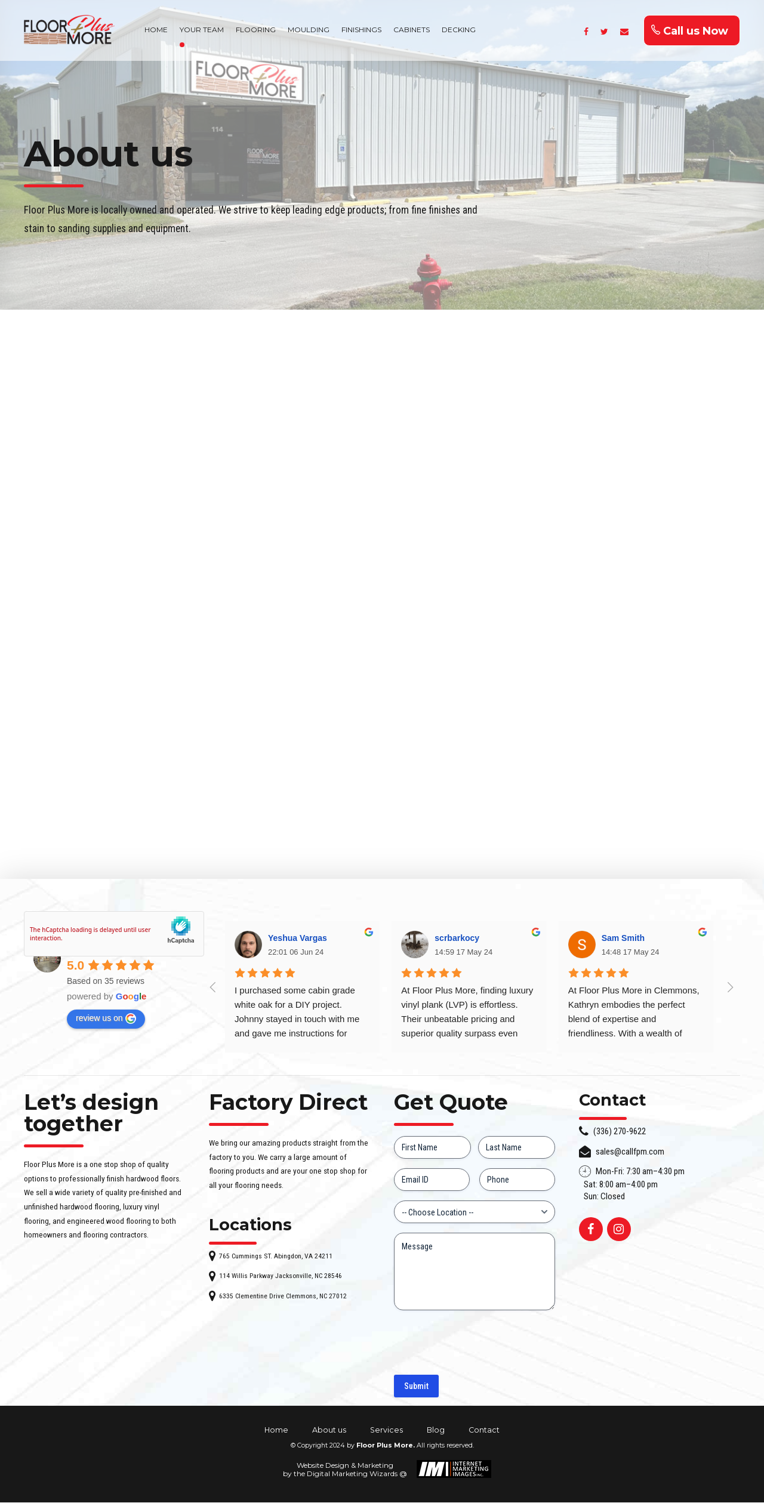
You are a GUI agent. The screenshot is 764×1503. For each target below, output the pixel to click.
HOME (156, 29)
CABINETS (411, 29)
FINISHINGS (361, 29)
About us (329, 1430)
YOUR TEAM (202, 29)
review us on (106, 1019)
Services (386, 1430)
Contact (484, 1430)
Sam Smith (623, 939)
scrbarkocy (457, 939)
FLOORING (256, 29)
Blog (436, 1430)
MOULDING (308, 29)
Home (276, 1430)
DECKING (459, 29)
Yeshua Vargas (297, 939)
